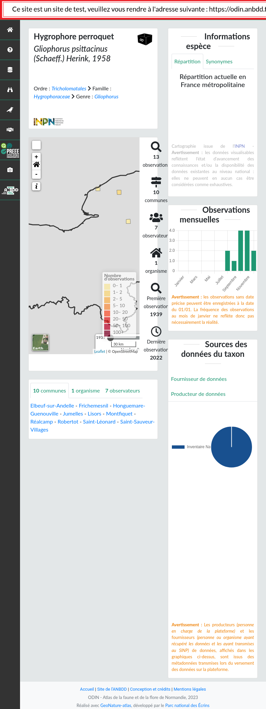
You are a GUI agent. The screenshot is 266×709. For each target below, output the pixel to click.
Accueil (87, 689)
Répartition (187, 61)
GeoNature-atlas (115, 705)
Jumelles (73, 413)
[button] (36, 165)
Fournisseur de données (199, 379)
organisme (85, 390)
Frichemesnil (93, 405)
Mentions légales (190, 689)
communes (49, 390)
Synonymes (219, 61)
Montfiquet (119, 413)
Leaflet (99, 351)
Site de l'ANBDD (112, 689)
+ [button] (36, 157)
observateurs (122, 390)
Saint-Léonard (99, 421)
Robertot (68, 421)
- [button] (36, 174)
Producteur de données (198, 394)
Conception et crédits (150, 689)
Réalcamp (41, 421)
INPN (240, 146)
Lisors (94, 413)
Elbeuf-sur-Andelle (52, 405)
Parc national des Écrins (187, 705)
